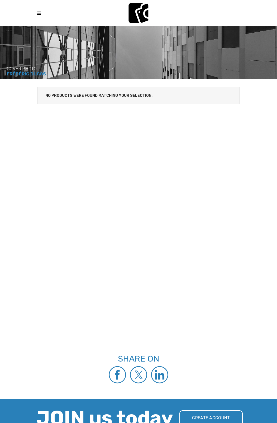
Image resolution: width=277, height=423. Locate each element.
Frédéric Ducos (26, 73)
